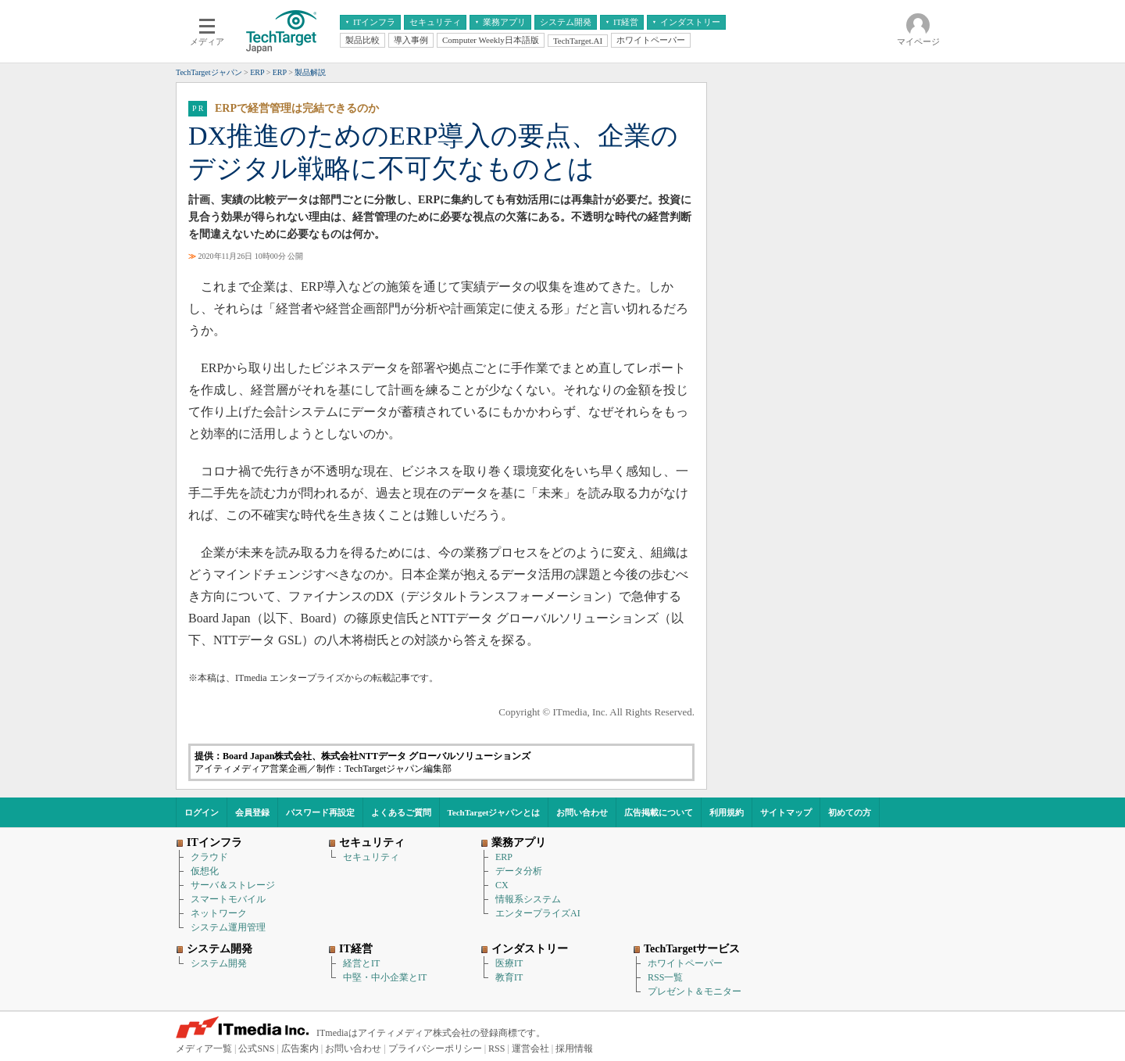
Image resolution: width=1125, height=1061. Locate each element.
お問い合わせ (582, 812)
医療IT (509, 963)
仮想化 (205, 871)
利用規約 (726, 812)
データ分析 (518, 871)
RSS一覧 (665, 977)
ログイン (201, 812)
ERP (503, 856)
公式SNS (256, 1048)
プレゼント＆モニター (694, 991)
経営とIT (361, 963)
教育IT (509, 977)
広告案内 (300, 1048)
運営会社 (530, 1048)
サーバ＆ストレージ (233, 885)
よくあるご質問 (401, 812)
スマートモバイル (228, 899)
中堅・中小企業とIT (385, 977)
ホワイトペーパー (685, 963)
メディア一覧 (204, 1048)
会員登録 (252, 812)
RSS (496, 1048)
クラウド (209, 856)
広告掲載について (658, 812)
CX (502, 885)
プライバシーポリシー (435, 1048)
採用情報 (574, 1048)
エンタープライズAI (537, 913)
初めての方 (849, 812)
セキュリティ (371, 856)
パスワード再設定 (320, 812)
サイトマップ (786, 812)
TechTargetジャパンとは (494, 812)
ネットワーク (219, 913)
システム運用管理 (228, 927)
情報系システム (528, 899)
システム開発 (219, 963)
